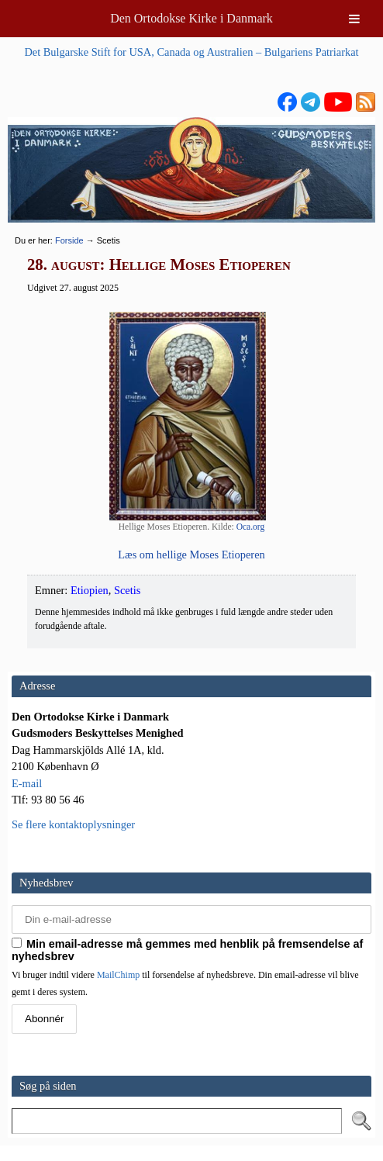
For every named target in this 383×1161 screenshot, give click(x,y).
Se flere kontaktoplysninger (73, 824)
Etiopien (90, 590)
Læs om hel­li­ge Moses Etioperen (191, 554)
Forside (69, 240)
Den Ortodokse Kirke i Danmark (191, 18)
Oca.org (250, 526)
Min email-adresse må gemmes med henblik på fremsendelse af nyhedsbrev (187, 950)
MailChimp (118, 974)
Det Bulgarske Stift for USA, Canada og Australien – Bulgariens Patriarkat (191, 52)
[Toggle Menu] (354, 18)
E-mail (27, 783)
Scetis (127, 590)
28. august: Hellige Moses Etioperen (159, 264)
